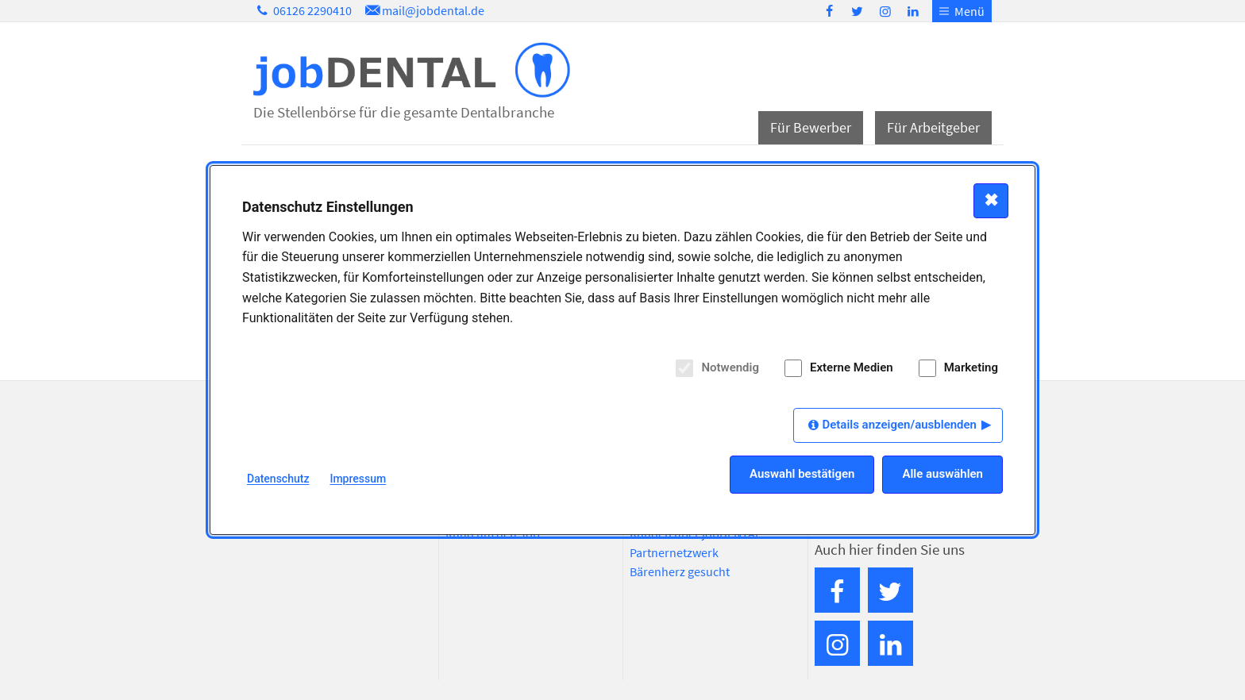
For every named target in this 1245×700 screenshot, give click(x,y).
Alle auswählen (942, 474)
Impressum (358, 478)
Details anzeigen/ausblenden (899, 424)
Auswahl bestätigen (802, 474)
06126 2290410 (302, 10)
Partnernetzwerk (674, 552)
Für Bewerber (810, 127)
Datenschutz (278, 478)
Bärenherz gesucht (680, 571)
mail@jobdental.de (423, 10)
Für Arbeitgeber (933, 127)
